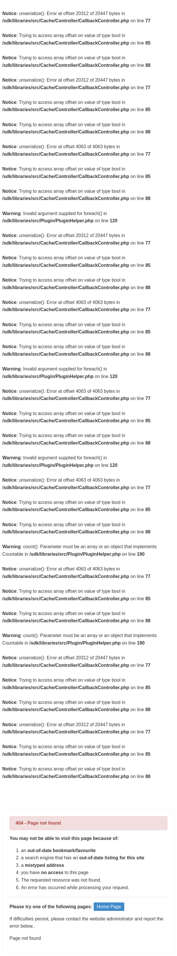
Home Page (109, 906)
